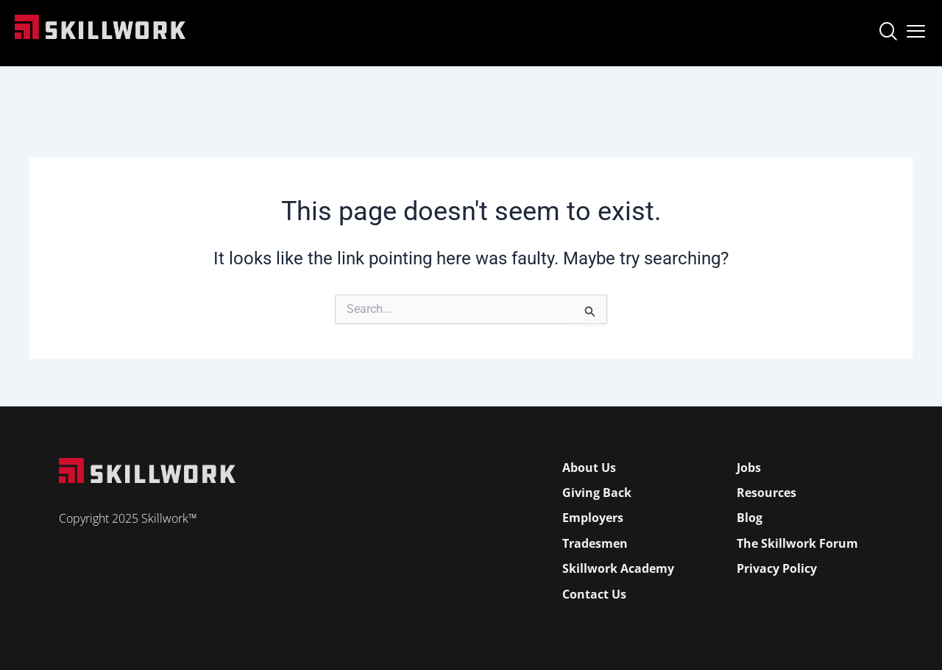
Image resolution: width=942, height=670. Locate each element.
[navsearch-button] (887, 33)
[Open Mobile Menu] (916, 28)
